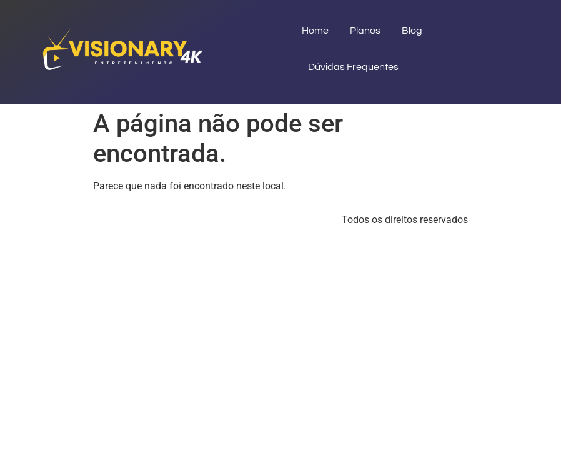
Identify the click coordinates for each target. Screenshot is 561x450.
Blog (412, 31)
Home (315, 31)
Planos (365, 31)
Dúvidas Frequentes (353, 67)
